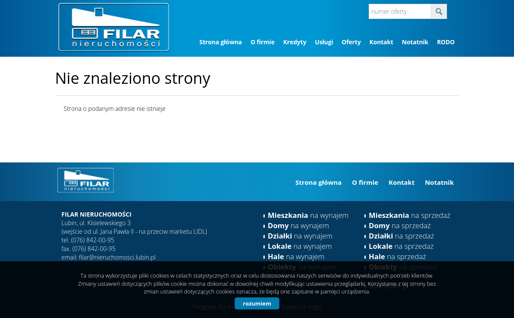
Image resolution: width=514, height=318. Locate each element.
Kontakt (381, 42)
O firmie (263, 42)
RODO (446, 42)
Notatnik (415, 42)
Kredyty (294, 42)
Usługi (324, 42)
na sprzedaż (409, 215)
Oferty (351, 42)
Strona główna (220, 42)
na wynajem (308, 215)
